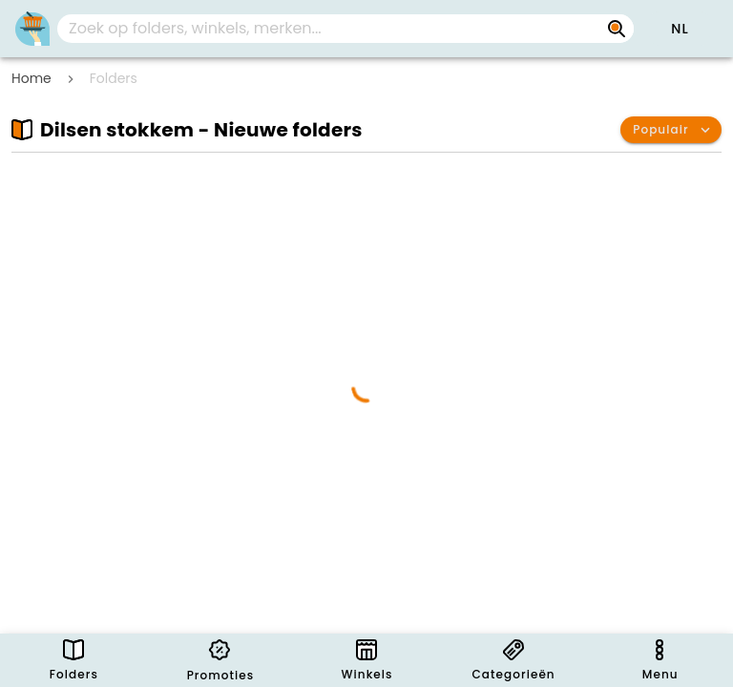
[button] (679, 28)
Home (31, 78)
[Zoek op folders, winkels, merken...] (616, 28)
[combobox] (345, 28)
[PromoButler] (32, 28)
